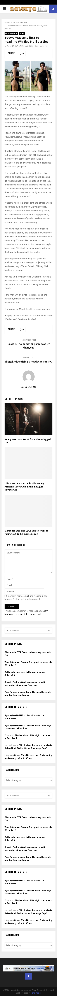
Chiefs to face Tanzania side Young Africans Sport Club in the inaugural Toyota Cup (24, 487)
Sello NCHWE (12, 46)
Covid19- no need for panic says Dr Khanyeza (28, 346)
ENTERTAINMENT (11, 33)
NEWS (22, 33)
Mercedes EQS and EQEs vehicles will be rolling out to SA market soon (26, 532)
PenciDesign (36, 993)
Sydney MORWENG (14, 715)
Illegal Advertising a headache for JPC (28, 361)
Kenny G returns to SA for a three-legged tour (28, 441)
